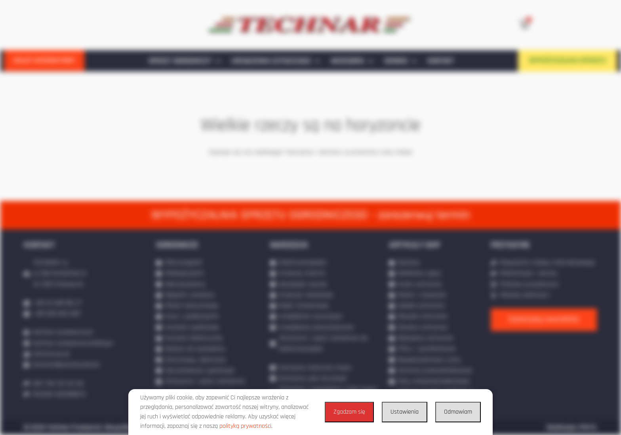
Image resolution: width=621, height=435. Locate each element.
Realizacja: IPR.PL (572, 427)
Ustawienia (405, 412)
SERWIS (400, 61)
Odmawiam (458, 412)
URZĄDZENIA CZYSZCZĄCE (275, 61)
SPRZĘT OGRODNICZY (185, 61)
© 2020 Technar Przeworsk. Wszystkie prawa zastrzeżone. (107, 427)
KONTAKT (440, 61)
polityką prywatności (245, 426)
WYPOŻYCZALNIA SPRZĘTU (567, 60)
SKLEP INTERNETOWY (44, 60)
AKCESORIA (352, 61)
